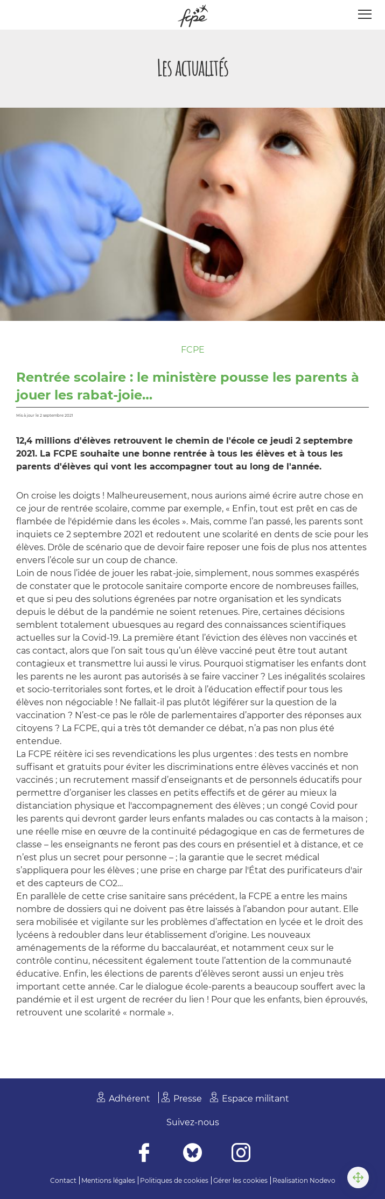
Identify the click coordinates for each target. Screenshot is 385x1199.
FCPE (193, 350)
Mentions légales (108, 1180)
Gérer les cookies (240, 1180)
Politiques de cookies (174, 1180)
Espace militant (255, 1098)
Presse (187, 1098)
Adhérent (129, 1098)
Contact (63, 1180)
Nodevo (322, 1180)
